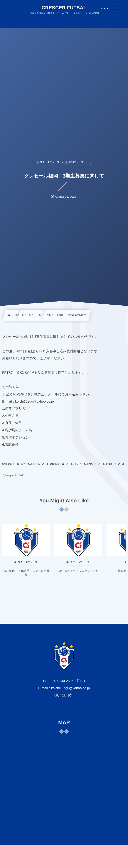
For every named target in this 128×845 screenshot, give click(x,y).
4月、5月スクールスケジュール (78, 573)
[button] (116, 6)
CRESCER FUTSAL (64, 7)
